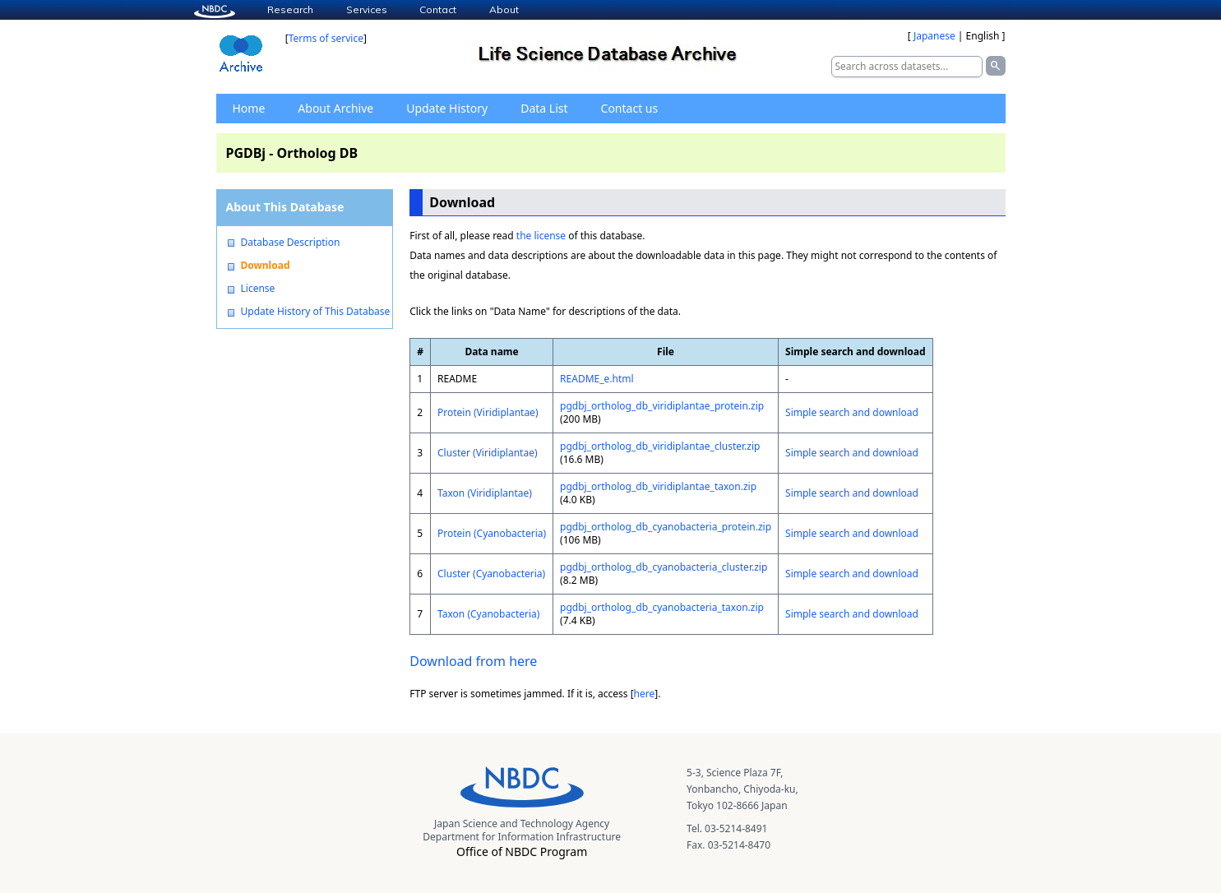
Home (249, 108)
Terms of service (326, 38)
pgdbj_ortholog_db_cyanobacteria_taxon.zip (662, 607)
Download (265, 265)
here (644, 694)
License (258, 288)
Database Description (290, 242)
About (504, 9)
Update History (447, 108)
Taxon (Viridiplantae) (484, 493)
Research (290, 9)
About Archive (335, 108)
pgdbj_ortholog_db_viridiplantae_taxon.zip (658, 486)
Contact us (630, 108)
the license (541, 236)
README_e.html (597, 379)
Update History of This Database (316, 311)
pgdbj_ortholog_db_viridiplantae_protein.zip (662, 406)
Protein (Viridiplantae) (487, 412)
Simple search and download (851, 412)
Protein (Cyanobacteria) (491, 533)
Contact (437, 9)
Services (366, 9)
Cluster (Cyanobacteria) (491, 574)
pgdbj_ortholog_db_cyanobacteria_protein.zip (665, 527)
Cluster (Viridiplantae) (487, 453)
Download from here (473, 661)
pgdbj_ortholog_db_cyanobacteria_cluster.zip (663, 567)
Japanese (934, 36)
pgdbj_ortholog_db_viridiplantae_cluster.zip (660, 446)
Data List (543, 108)
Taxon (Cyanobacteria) (488, 614)
